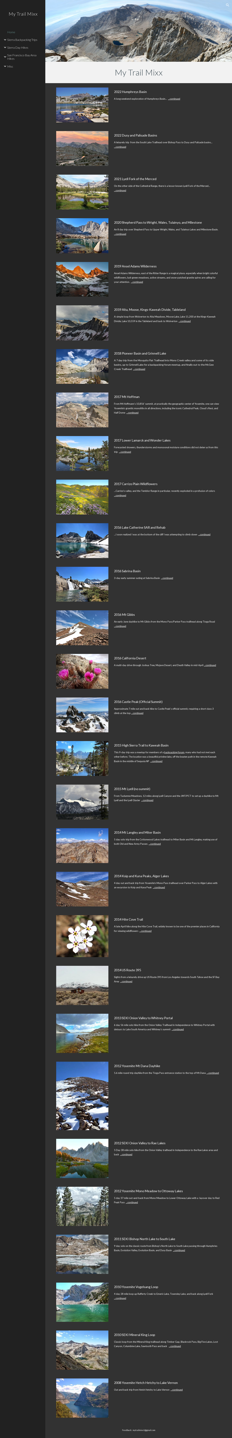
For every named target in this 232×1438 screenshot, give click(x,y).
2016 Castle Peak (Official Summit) (138, 702)
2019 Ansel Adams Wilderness (135, 266)
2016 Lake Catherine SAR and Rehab (139, 527)
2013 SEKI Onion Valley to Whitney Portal (143, 1018)
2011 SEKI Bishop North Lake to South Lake (144, 1239)
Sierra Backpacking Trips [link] (22, 39)
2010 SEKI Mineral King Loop (134, 1335)
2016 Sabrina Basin (127, 571)
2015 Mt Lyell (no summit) (132, 789)
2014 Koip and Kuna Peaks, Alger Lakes (141, 876)
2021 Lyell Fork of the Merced (135, 179)
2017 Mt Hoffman (127, 397)
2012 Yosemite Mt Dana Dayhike (137, 1066)
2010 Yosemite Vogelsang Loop (136, 1287)
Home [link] (11, 32)
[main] (138, 72)
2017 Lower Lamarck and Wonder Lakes (142, 440)
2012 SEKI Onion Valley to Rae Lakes (139, 1143)
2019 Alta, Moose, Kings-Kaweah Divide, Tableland (150, 310)
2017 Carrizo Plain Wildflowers (136, 484)
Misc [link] (10, 66)
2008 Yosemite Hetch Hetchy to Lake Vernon (146, 1383)
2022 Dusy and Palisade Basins (135, 135)
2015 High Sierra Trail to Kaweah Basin (141, 745)
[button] (227, 5)
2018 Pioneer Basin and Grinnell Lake (140, 353)
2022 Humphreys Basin (130, 92)
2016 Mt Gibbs (124, 615)
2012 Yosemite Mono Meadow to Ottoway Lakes (148, 1191)
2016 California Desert (130, 658)
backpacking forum (174, 752)
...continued (174, 98)
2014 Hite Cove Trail (128, 919)
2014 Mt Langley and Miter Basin (137, 832)
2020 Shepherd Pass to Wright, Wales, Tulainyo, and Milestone (158, 222)
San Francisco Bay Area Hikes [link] (21, 56)
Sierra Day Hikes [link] (17, 47)
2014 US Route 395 (127, 970)
